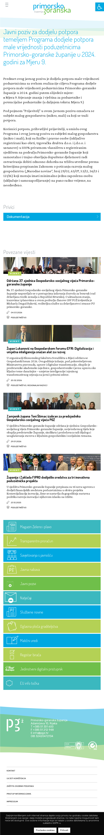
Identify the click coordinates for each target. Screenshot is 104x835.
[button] (99, 7)
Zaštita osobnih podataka (20, 786)
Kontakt (11, 771)
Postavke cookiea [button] (45, 830)
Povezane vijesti (19, 252)
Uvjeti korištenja (16, 778)
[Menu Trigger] (6, 5)
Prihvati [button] (64, 830)
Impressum (12, 801)
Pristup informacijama (19, 794)
